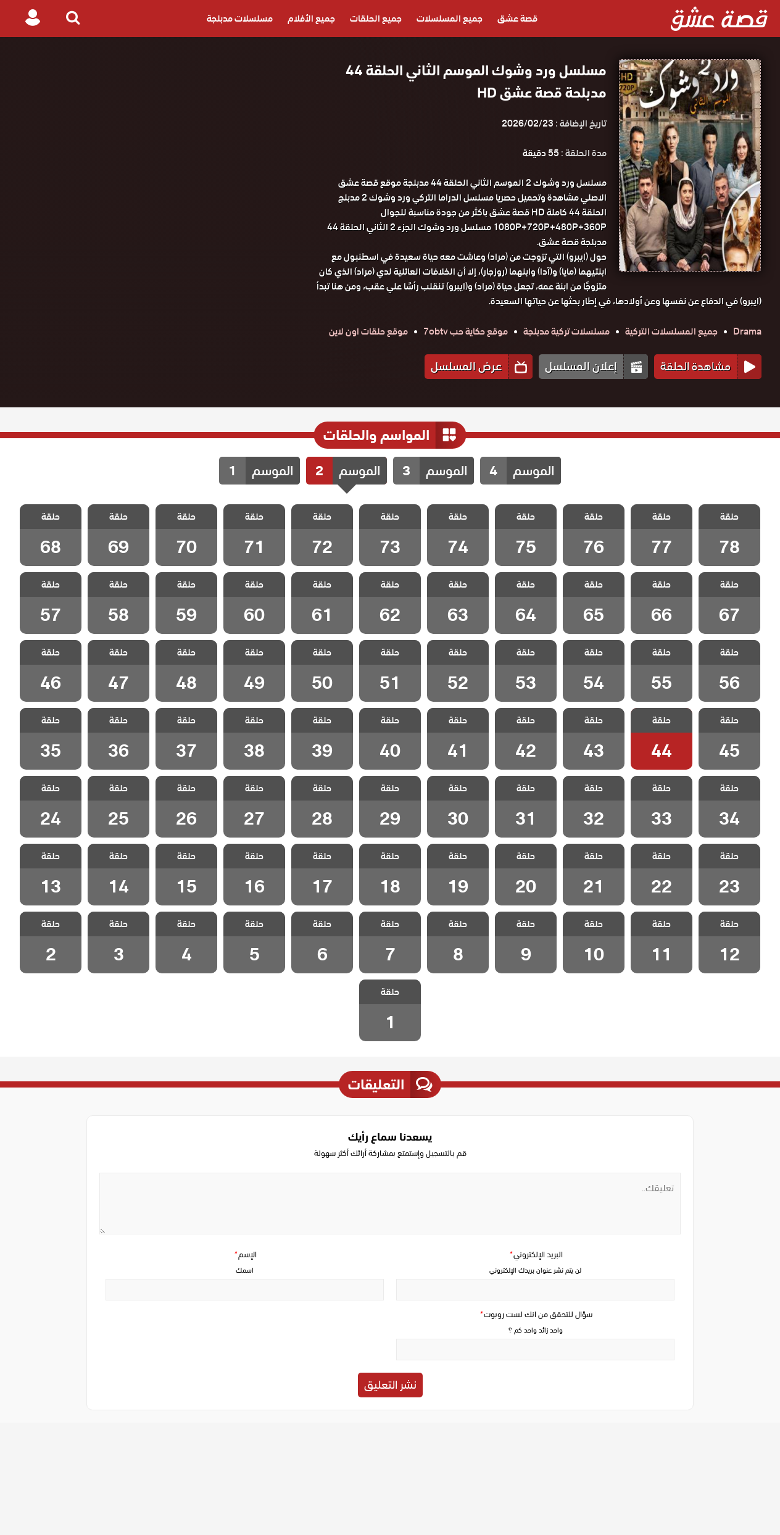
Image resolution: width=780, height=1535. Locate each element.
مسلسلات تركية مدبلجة (566, 331)
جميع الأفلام (311, 18)
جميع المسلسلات (450, 18)
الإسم (245, 1254)
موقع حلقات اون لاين (368, 331)
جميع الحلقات (376, 18)
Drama (747, 331)
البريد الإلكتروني (535, 1254)
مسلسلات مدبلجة (240, 18)
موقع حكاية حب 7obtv (465, 331)
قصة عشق (517, 18)
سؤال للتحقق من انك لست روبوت (535, 1314)
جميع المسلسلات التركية (671, 331)
